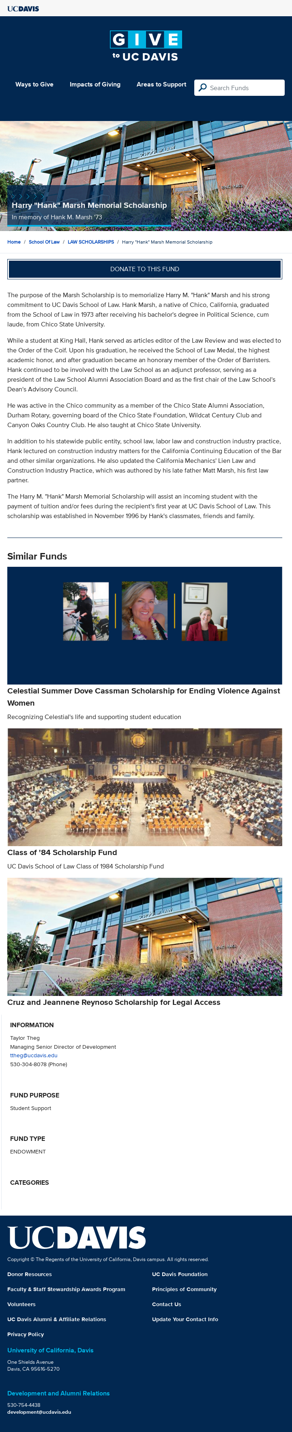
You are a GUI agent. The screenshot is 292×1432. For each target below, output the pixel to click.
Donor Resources (29, 1274)
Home (14, 241)
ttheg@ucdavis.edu (34, 1055)
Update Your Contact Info (185, 1319)
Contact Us (166, 1304)
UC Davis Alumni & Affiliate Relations (56, 1319)
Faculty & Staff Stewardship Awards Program (66, 1289)
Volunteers (21, 1304)
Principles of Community (184, 1289)
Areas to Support (161, 84)
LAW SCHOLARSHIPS (91, 241)
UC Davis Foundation (180, 1274)
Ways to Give (34, 84)
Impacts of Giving (95, 84)
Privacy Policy (25, 1334)
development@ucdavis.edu (39, 1412)
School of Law (44, 241)
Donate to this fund (144, 269)
